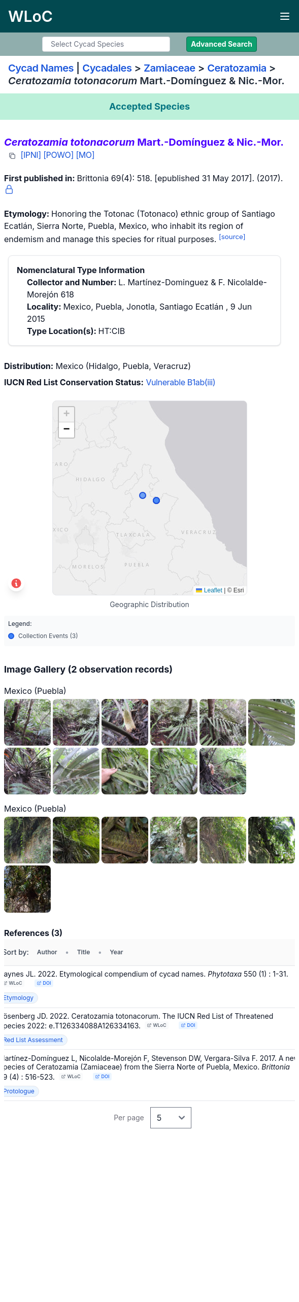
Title (83, 952)
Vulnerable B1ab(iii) (180, 382)
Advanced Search (221, 44)
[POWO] (58, 155)
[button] (66, 414)
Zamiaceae (169, 68)
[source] (232, 236)
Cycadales (106, 68)
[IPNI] (31, 155)
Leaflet (209, 590)
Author (47, 952)
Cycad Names (41, 68)
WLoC (12, 983)
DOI (44, 983)
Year (116, 952)
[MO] (85, 155)
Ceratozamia (237, 68)
